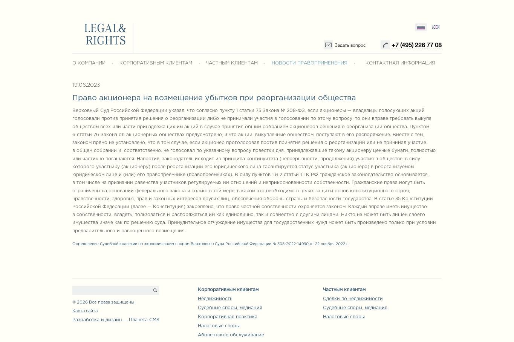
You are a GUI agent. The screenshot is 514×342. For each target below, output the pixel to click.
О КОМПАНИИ (89, 63)
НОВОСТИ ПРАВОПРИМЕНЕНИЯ (309, 63)
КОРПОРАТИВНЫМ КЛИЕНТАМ (155, 63)
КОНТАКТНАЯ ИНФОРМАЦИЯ (400, 63)
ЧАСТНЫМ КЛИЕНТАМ (232, 63)
